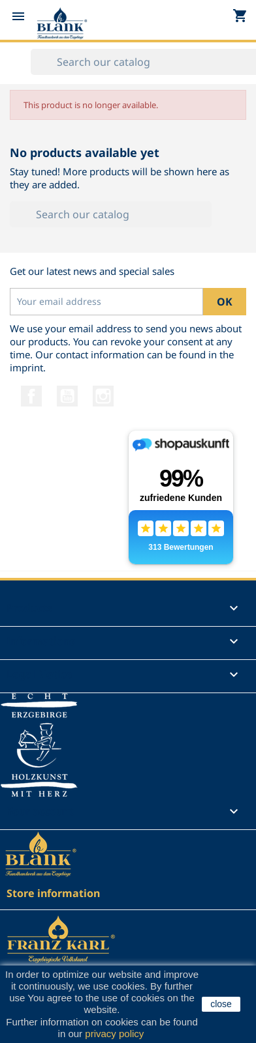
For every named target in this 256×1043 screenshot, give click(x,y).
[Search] (111, 214)
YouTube (67, 396)
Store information (53, 893)
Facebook (31, 396)
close (221, 1004)
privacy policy (114, 1033)
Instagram (103, 396)
